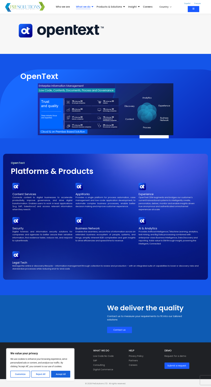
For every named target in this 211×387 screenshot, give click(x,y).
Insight (132, 6)
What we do (83, 6)
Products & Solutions (109, 6)
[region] (40, 364)
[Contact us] (193, 9)
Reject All (40, 374)
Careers (148, 6)
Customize (20, 374)
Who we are (63, 6)
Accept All (61, 374)
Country (165, 6)
